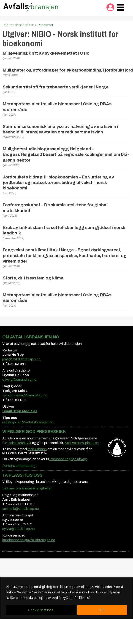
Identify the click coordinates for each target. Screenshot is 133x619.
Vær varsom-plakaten (82, 443)
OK (102, 610)
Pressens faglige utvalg (68, 459)
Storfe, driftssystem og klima (33, 278)
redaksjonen (37, 449)
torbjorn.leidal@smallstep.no (24, 395)
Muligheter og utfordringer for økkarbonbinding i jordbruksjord (68, 70)
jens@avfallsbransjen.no (21, 359)
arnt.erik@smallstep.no (20, 508)
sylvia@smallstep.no (18, 529)
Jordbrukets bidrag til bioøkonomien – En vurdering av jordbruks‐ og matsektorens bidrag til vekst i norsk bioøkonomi (58, 183)
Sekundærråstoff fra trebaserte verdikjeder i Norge (56, 87)
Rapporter (45, 25)
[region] (66, 598)
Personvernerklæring (18, 466)
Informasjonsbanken (18, 25)
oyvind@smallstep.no (19, 379)
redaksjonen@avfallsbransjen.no (27, 422)
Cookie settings (40, 610)
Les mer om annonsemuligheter (27, 488)
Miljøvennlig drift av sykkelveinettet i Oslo (46, 53)
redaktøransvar (19, 443)
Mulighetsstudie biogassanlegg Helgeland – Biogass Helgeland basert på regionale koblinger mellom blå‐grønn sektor (66, 154)
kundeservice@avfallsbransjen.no (28, 540)
